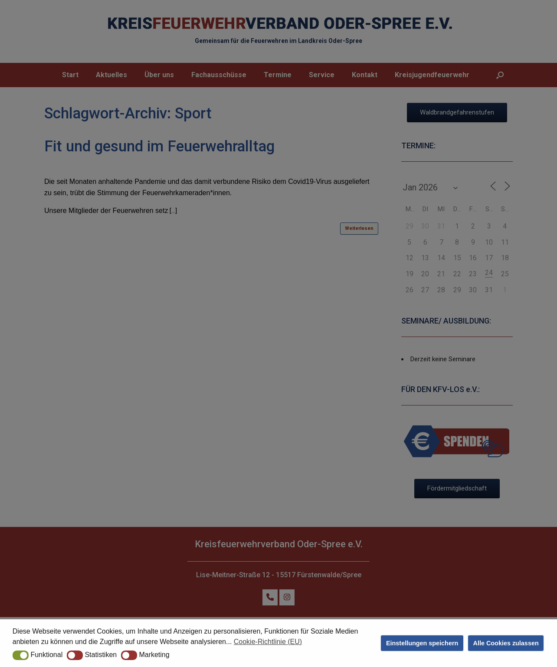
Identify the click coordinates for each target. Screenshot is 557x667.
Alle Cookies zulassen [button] (506, 643)
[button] (21, 655)
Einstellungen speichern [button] (422, 643)
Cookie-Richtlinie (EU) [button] (268, 641)
